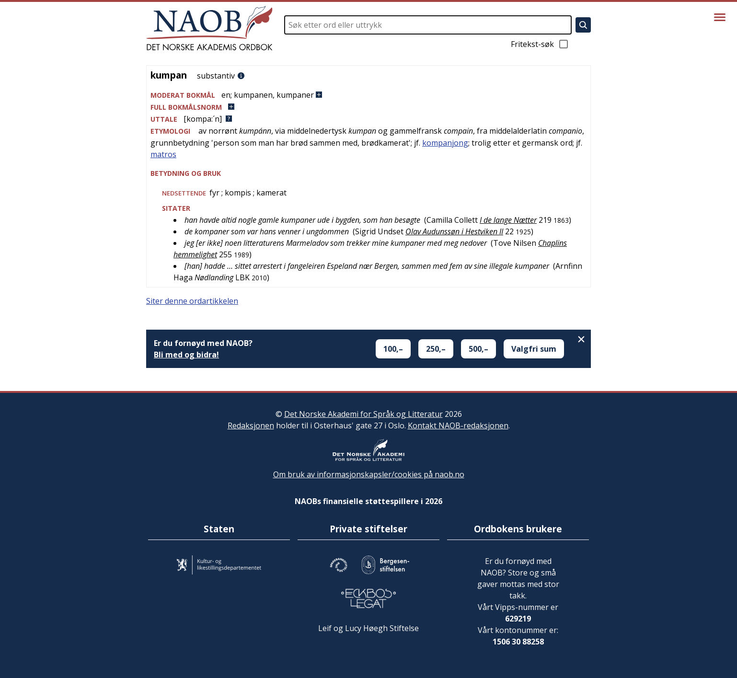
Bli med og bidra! (186, 354)
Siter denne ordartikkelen (192, 301)
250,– (436, 349)
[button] (368, 95)
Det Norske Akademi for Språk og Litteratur (363, 414)
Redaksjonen (251, 425)
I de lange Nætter (508, 220)
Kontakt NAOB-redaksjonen (458, 425)
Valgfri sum (533, 349)
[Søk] (583, 25)
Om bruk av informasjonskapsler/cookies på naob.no (368, 474)
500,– (478, 349)
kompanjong (445, 143)
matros (163, 154)
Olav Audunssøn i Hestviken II (454, 231)
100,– (393, 349)
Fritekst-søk (540, 44)
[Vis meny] (719, 17)
